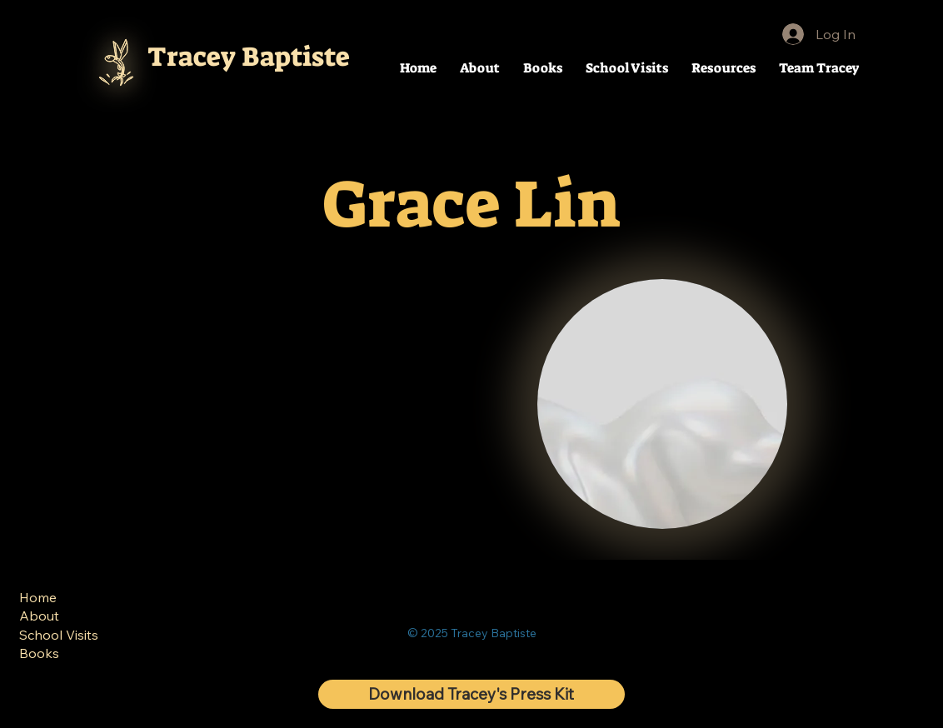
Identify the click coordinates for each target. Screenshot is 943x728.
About (39, 615)
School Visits (58, 634)
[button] (723, 68)
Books (39, 653)
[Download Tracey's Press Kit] (471, 694)
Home (38, 597)
